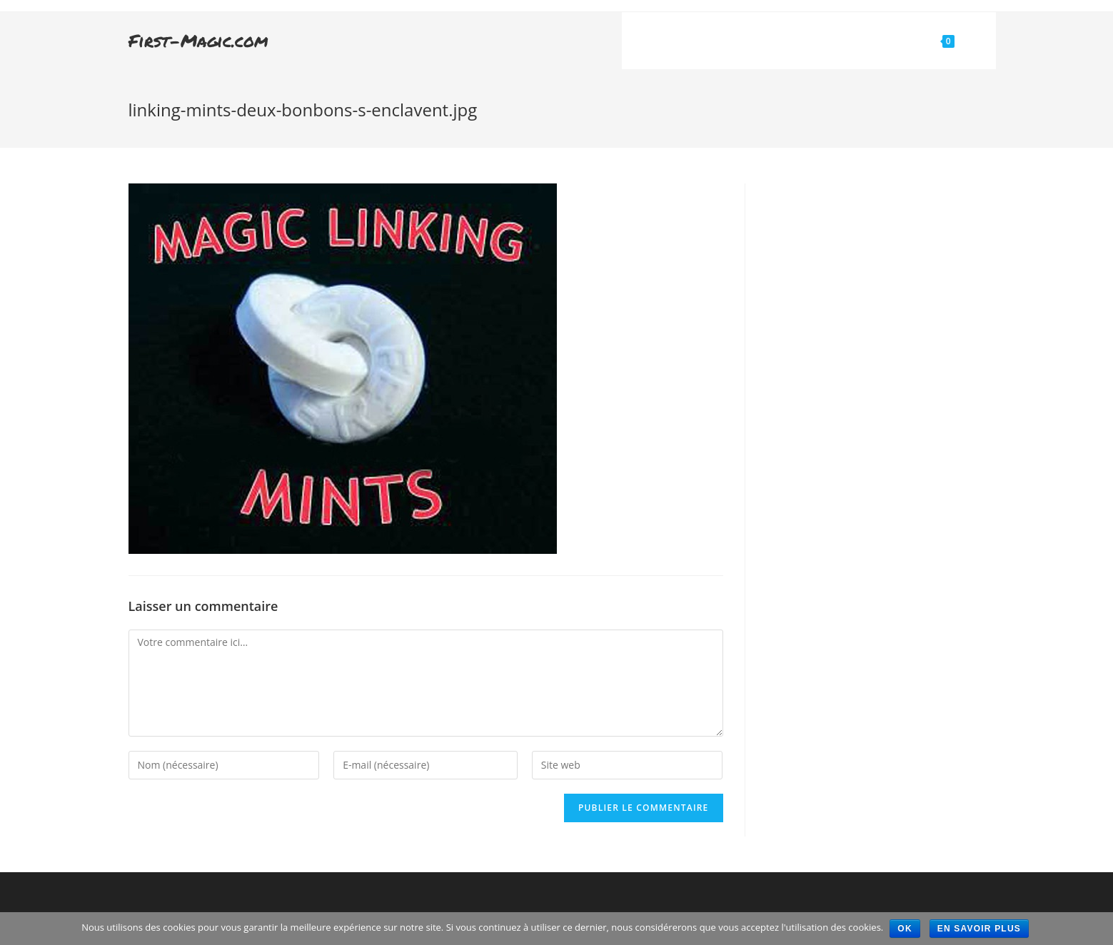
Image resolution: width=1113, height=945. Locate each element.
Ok (905, 929)
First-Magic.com (198, 40)
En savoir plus (980, 929)
